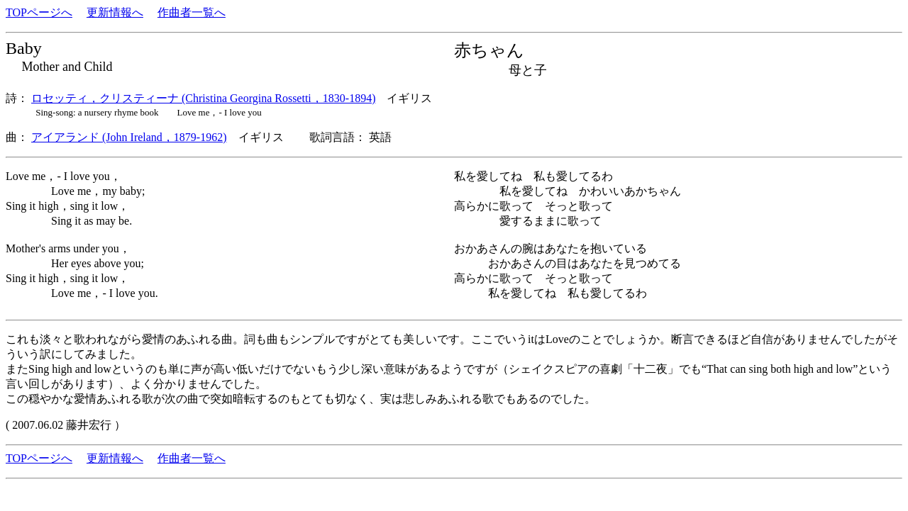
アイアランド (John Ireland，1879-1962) (129, 137)
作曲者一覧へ (191, 12)
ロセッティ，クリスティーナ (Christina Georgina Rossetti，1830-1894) (203, 98)
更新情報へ (115, 12)
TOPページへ (39, 12)
